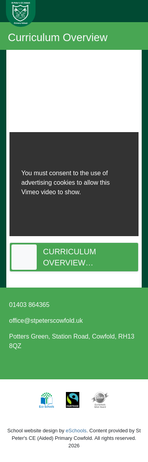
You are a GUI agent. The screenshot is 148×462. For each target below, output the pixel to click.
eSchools (76, 431)
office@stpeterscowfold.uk (46, 320)
